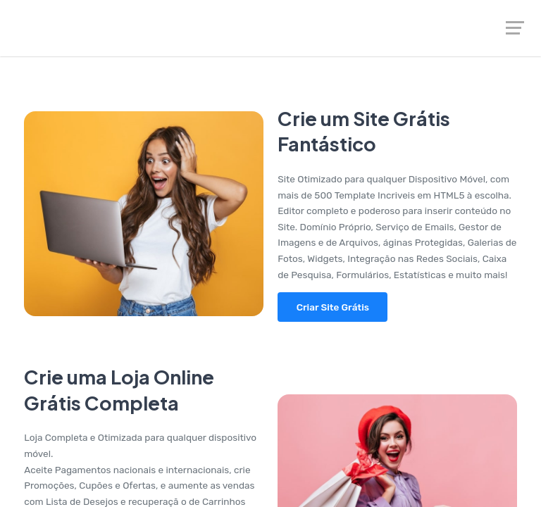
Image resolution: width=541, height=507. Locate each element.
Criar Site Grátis (333, 307)
